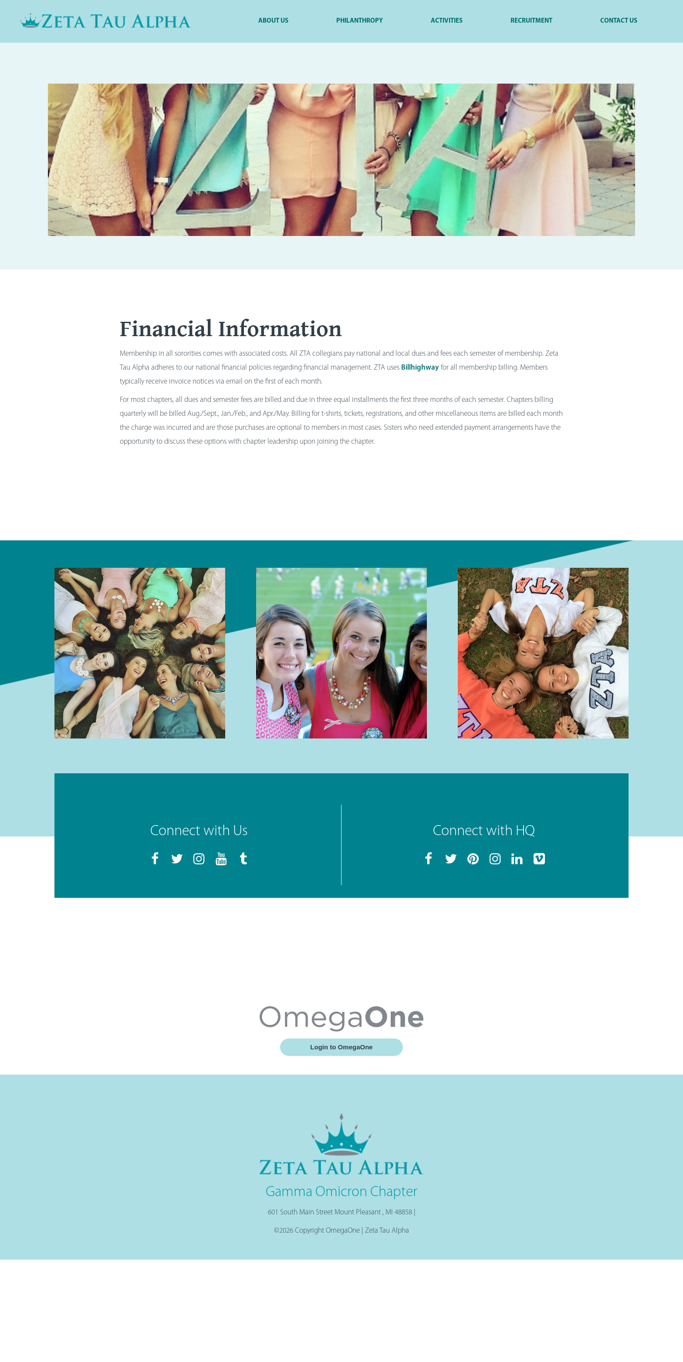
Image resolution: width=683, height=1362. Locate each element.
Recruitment (531, 21)
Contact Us (618, 21)
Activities (447, 21)
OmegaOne (343, 1230)
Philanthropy (359, 21)
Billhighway (420, 367)
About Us (273, 21)
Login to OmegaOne (341, 1047)
